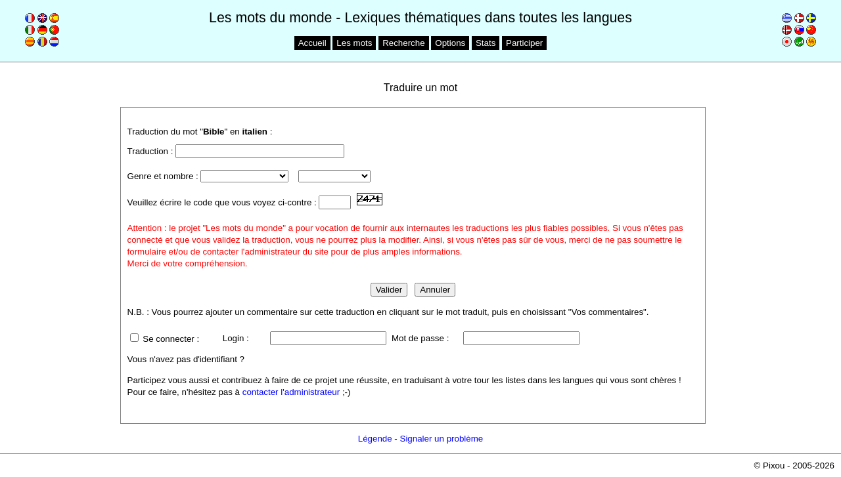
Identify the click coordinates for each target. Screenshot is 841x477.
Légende (375, 439)
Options (450, 43)
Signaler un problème (442, 439)
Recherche (403, 43)
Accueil (312, 43)
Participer (524, 43)
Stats (485, 43)
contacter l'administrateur (291, 392)
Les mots (354, 43)
